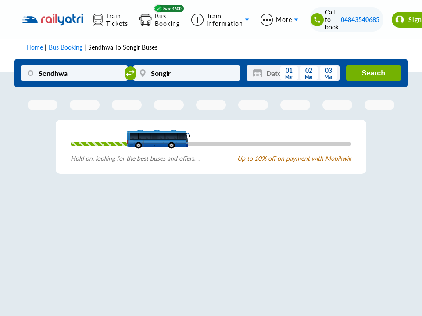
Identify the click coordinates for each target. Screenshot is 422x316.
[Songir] (186, 73)
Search (373, 73)
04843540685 (360, 19)
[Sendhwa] (74, 73)
